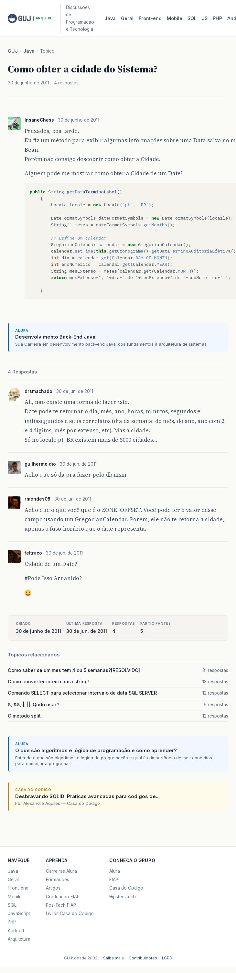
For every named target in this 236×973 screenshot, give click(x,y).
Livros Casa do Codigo (70, 913)
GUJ (13, 51)
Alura (114, 871)
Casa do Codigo (126, 888)
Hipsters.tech (122, 896)
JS (205, 18)
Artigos (53, 888)
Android (16, 930)
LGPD (167, 958)
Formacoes (57, 879)
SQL (192, 18)
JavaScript (19, 913)
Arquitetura (19, 939)
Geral (127, 18)
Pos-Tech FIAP (61, 905)
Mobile (174, 18)
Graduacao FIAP (63, 896)
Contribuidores (143, 958)
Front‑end (150, 18)
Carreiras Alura (61, 871)
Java (110, 18)
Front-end (18, 888)
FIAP (113, 879)
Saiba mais (113, 958)
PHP (217, 18)
